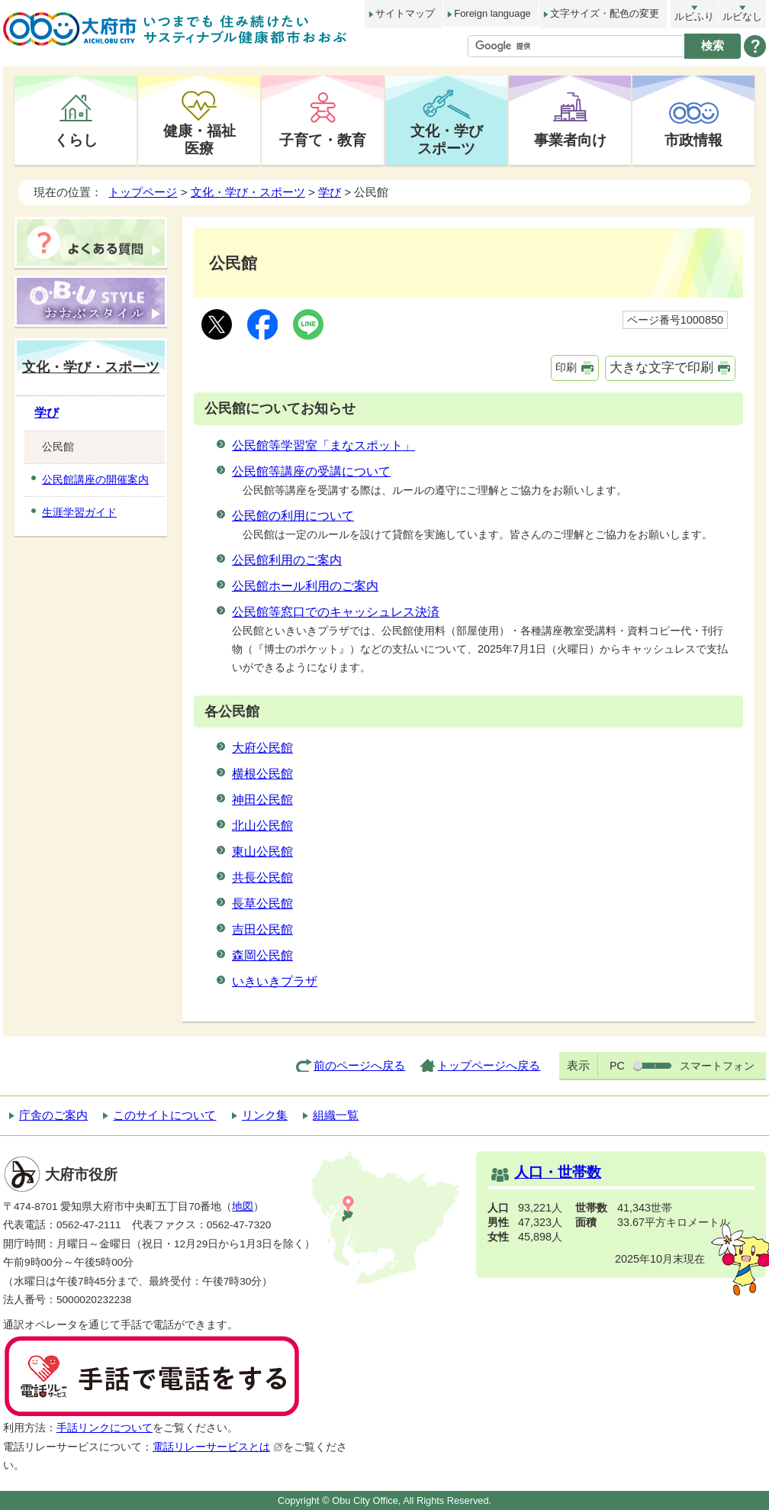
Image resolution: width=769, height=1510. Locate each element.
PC (617, 1066)
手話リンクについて (104, 1428)
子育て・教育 (322, 139)
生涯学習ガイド (79, 512)
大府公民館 (262, 747)
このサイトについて (164, 1114)
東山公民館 (262, 851)
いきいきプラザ (274, 981)
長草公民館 (262, 903)
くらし (76, 139)
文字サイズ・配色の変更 (604, 13)
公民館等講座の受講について (311, 471)
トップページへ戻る (488, 1065)
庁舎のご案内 (53, 1114)
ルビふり (694, 16)
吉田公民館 (262, 929)
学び (329, 192)
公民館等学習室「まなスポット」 (323, 445)
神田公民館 (262, 799)
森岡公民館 (262, 955)
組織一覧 (336, 1114)
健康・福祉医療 (199, 139)
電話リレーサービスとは (218, 1447)
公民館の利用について (293, 515)
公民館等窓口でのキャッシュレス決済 (335, 611)
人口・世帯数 (557, 1172)
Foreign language (492, 13)
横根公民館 (262, 773)
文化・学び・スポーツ (248, 192)
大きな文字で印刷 (661, 367)
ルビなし (742, 16)
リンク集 (265, 1114)
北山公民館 (262, 825)
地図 (242, 1206)
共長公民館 (262, 877)
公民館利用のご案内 (287, 559)
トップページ (142, 192)
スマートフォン (717, 1066)
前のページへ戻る (359, 1065)
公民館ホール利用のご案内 (305, 585)
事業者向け (570, 139)
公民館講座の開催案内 (95, 479)
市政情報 (693, 139)
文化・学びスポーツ (446, 139)
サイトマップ (405, 13)
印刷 (566, 367)
